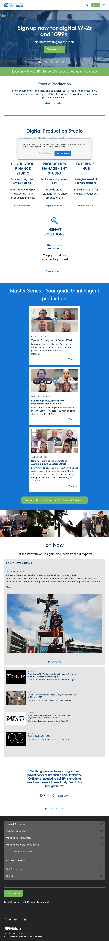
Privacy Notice (16, 933)
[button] (54, 824)
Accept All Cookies (63, 153)
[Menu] (103, 5)
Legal (6, 933)
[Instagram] (24, 919)
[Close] (88, 141)
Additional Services (16, 860)
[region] (54, 149)
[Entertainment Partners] (13, 5)
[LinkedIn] (20, 919)
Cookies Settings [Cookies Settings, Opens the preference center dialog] (45, 153)
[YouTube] (15, 919)
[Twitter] (10, 919)
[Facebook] (5, 919)
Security (27, 933)
